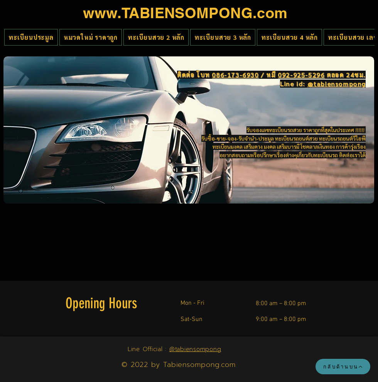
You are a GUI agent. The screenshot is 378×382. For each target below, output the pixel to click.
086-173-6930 (235, 75)
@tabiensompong (195, 349)
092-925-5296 (301, 75)
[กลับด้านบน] (343, 366)
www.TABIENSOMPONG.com (185, 13)
